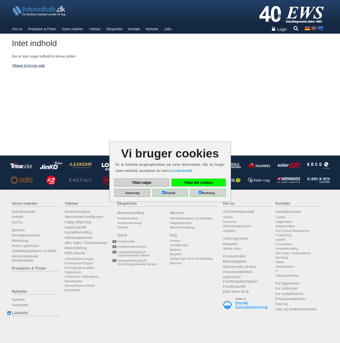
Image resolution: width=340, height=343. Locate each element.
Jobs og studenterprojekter (296, 309)
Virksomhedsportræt (238, 212)
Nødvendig (132, 193)
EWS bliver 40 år (236, 292)
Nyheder (152, 29)
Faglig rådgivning (77, 222)
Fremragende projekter (79, 268)
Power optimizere (25, 246)
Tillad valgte (141, 182)
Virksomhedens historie (79, 285)
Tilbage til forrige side (28, 66)
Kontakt (134, 29)
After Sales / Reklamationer (85, 243)
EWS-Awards (74, 253)
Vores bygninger (235, 238)
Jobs (168, 29)
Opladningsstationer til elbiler (34, 251)
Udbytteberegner (181, 223)
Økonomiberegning (182, 227)
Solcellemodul (179, 245)
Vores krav (230, 222)
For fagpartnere (288, 283)
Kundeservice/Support (78, 263)
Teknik (122, 235)
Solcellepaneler (24, 212)
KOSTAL (17, 222)
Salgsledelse (284, 222)
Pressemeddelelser (238, 272)
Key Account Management (293, 231)
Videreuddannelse (78, 238)
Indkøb (280, 262)
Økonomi (177, 213)
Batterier (18, 230)
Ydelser (95, 29)
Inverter (18, 217)
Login (282, 29)
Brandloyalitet (73, 281)
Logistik (280, 239)
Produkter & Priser (42, 29)
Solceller (123, 227)
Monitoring (20, 241)
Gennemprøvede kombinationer (25, 258)
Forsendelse (284, 244)
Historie (228, 217)
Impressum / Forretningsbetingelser (240, 279)
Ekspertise (114, 29)
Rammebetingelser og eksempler (191, 218)
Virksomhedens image (78, 259)
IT (277, 271)
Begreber (176, 254)
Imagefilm (229, 231)
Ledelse (281, 217)
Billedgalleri (230, 244)
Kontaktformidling (78, 232)
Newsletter (20, 305)
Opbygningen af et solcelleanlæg (191, 258)
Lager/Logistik (75, 227)
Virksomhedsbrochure (237, 226)
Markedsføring (75, 248)
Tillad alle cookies (198, 182)
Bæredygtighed (235, 261)
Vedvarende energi (129, 223)
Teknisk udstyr (232, 248)
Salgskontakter (285, 226)
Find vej (282, 304)
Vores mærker (72, 29)
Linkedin (20, 313)
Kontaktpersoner (288, 212)
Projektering (283, 235)
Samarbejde (72, 290)
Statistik (170, 193)
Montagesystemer (26, 235)
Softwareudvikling (287, 275)
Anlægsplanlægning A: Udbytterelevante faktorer (133, 253)
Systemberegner (77, 212)
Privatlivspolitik (234, 286)
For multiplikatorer (289, 294)
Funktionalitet (126, 241)
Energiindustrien (127, 218)
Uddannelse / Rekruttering (81, 276)
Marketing (282, 257)
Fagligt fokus (72, 272)
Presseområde (234, 256)
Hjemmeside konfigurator (83, 217)
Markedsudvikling (130, 213)
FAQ (173, 235)
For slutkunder (287, 288)
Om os (17, 29)
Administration (285, 266)
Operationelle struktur (239, 267)
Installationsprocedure (131, 246)
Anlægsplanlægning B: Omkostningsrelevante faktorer (137, 262)
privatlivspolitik (181, 171)
